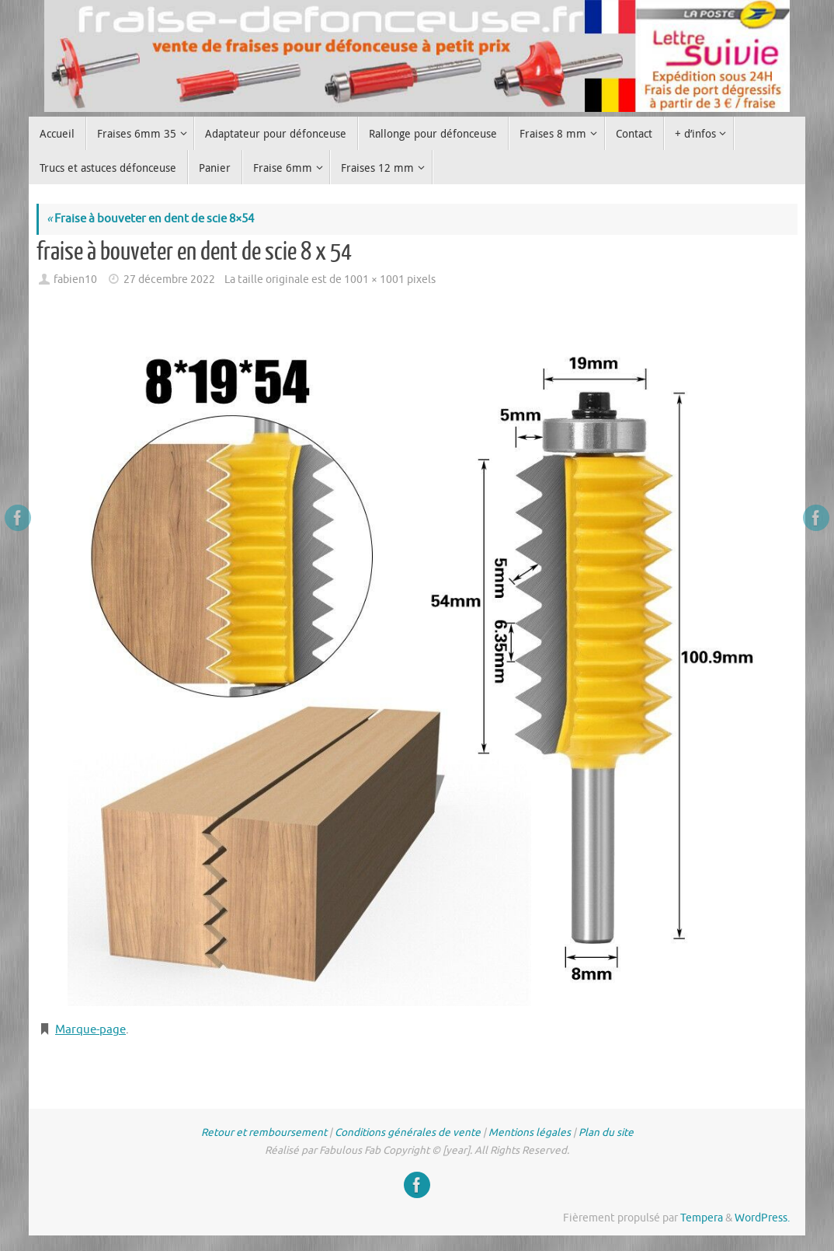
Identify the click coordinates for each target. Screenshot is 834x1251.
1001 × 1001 (374, 279)
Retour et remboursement (264, 1132)
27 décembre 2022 (169, 279)
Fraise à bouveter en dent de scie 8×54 (150, 218)
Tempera (701, 1218)
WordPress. (762, 1218)
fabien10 (75, 279)
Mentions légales (529, 1132)
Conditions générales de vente (408, 1132)
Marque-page (90, 1029)
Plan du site (606, 1132)
